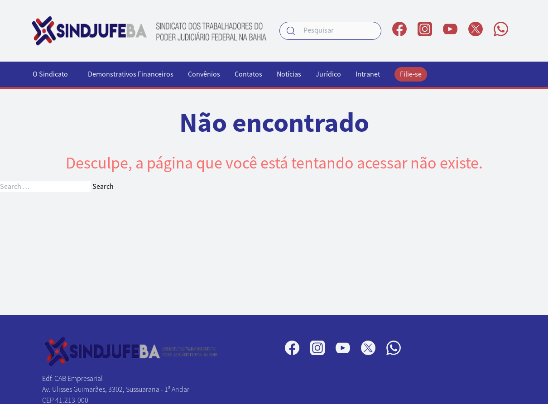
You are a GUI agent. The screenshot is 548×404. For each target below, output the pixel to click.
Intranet (368, 74)
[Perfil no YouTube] (450, 29)
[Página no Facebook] (399, 29)
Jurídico (328, 74)
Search (103, 186)
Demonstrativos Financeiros (130, 74)
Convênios (204, 74)
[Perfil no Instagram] (425, 29)
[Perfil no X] (475, 29)
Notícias (289, 74)
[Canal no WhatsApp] (501, 29)
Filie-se (411, 74)
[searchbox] (330, 31)
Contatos (248, 74)
